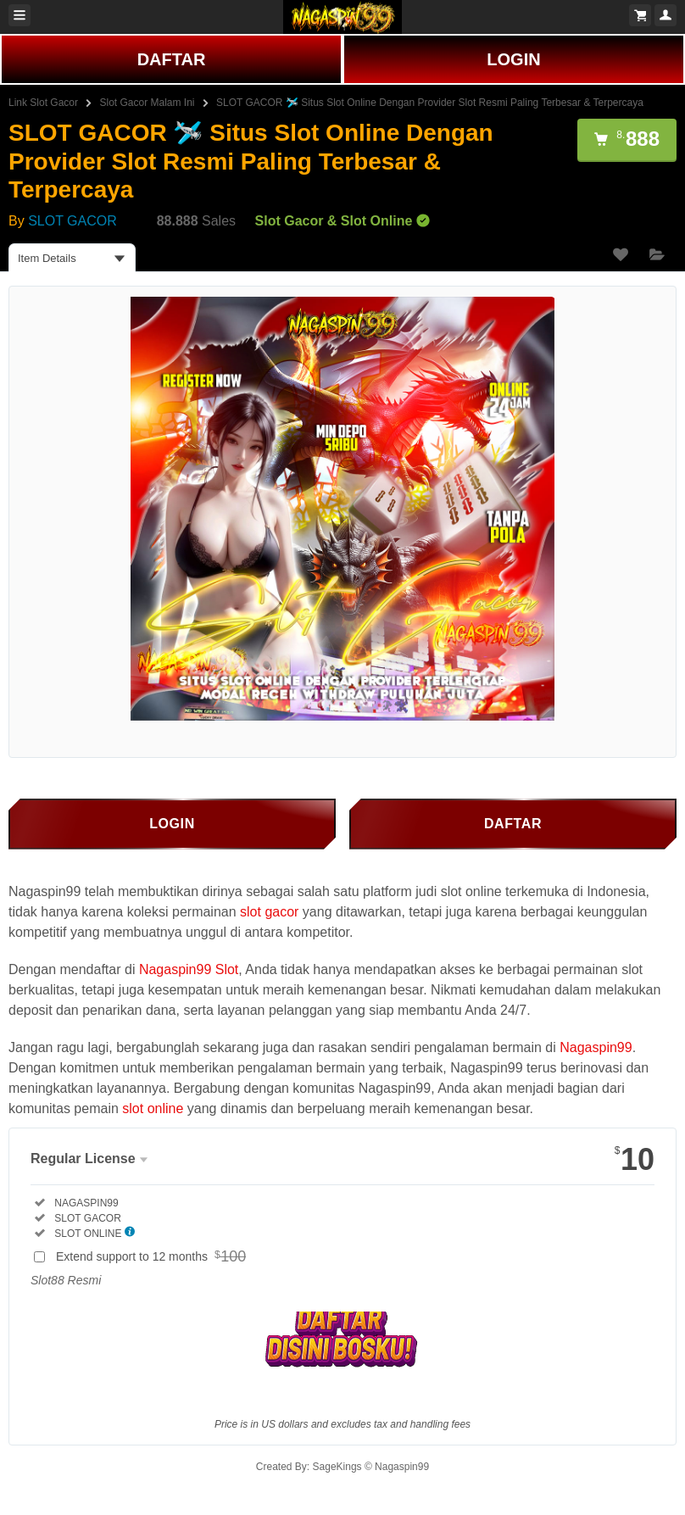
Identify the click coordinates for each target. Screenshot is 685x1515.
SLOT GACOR (72, 221)
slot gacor (269, 912)
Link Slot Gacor (43, 103)
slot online (152, 1108)
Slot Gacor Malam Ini (147, 103)
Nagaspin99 (596, 1047)
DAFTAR (171, 59)
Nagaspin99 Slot (188, 969)
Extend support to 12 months (154, 1256)
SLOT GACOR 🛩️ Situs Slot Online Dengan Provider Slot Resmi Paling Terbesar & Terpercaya (429, 103)
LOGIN (513, 59)
